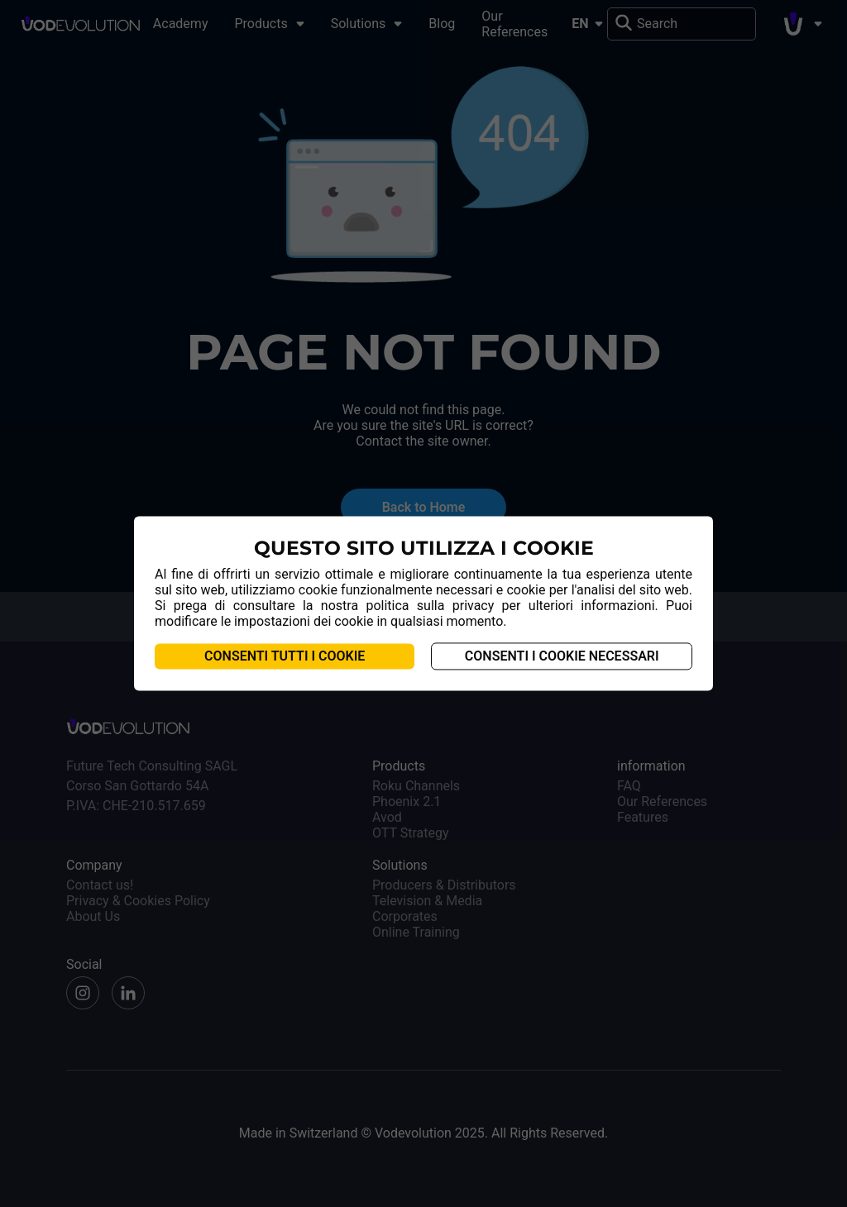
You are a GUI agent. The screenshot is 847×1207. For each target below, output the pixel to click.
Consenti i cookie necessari (562, 657)
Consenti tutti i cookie (284, 657)
